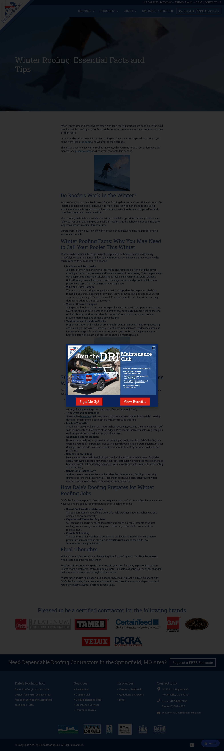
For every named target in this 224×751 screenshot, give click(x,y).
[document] (112, 375)
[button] (154, 348)
